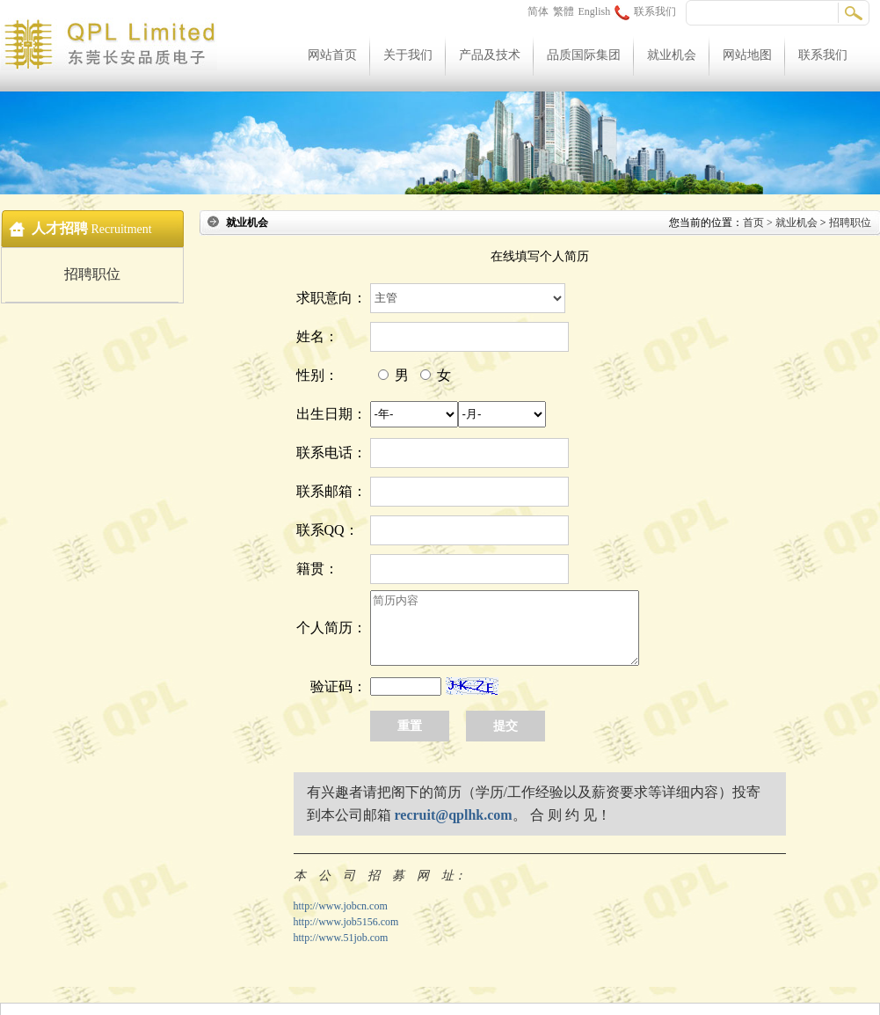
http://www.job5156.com (346, 922)
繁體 (563, 11)
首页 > (759, 222)
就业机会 (671, 55)
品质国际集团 (584, 55)
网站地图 (747, 55)
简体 (538, 11)
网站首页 (332, 55)
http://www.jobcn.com (341, 906)
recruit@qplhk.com (454, 814)
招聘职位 (92, 274)
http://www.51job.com (341, 937)
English (594, 11)
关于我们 (408, 55)
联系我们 (645, 11)
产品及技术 (489, 55)
